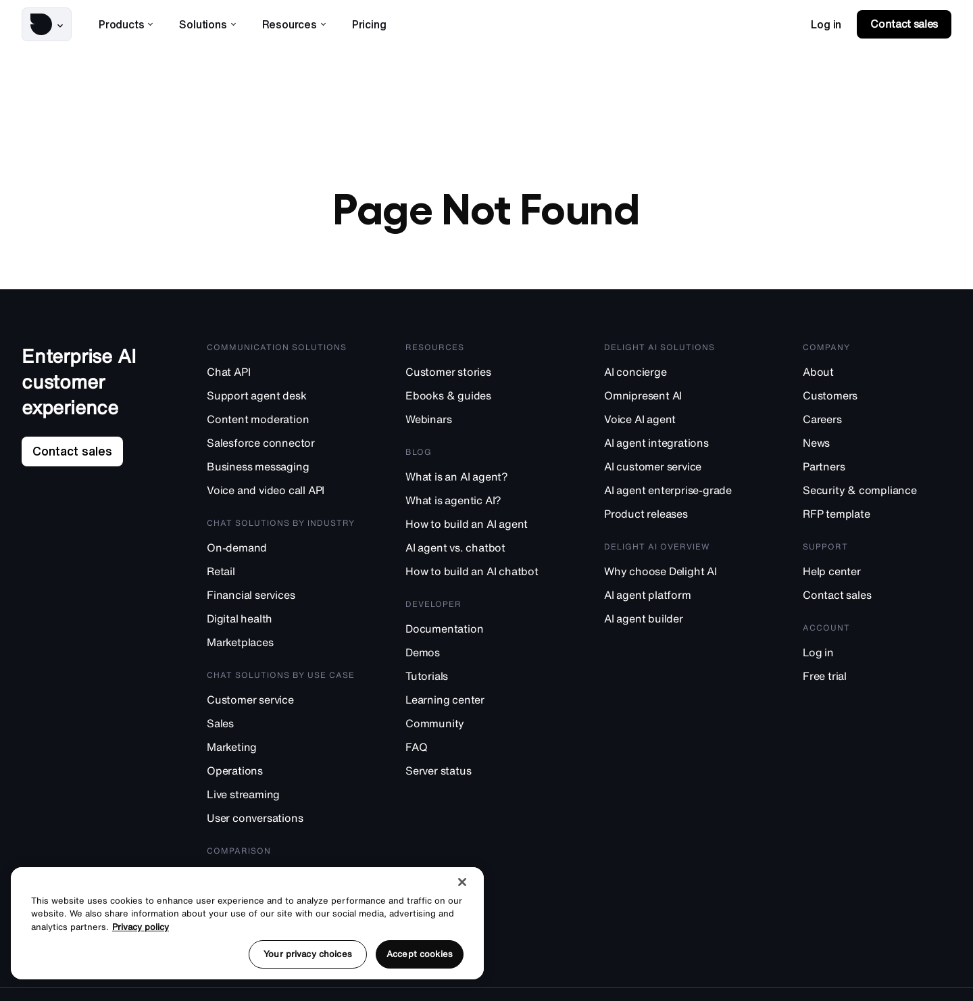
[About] (877, 375)
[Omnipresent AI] (678, 399)
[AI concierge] (678, 375)
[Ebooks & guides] (479, 399)
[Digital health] (281, 622)
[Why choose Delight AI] (678, 575)
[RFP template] (877, 517)
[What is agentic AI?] (479, 504)
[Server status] (479, 774)
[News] (877, 446)
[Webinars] (479, 423)
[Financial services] (281, 598)
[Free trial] (877, 679)
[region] (247, 923)
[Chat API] (281, 375)
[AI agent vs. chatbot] (479, 551)
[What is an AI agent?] (479, 480)
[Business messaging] (281, 470)
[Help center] (877, 575)
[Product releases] (678, 517)
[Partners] (877, 470)
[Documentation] (479, 632)
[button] (47, 24)
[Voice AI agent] (678, 423)
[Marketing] (281, 750)
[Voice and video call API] (281, 494)
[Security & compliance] (877, 494)
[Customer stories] (479, 375)
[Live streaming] (281, 798)
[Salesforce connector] (281, 446)
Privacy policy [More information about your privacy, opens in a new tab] (140, 927)
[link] (826, 24)
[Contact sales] (877, 598)
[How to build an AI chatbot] (479, 575)
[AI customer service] (678, 470)
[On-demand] (281, 551)
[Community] (479, 727)
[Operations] (281, 774)
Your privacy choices (308, 954)
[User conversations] (281, 821)
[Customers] (877, 399)
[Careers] (877, 423)
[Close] (462, 882)
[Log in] (877, 656)
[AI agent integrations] (678, 446)
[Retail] (281, 575)
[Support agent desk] (281, 399)
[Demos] (479, 656)
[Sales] (281, 727)
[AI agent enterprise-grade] (678, 494)
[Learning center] (479, 703)
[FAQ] (479, 750)
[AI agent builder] (678, 622)
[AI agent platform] (678, 598)
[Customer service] (281, 703)
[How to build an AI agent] (479, 527)
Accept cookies (419, 954)
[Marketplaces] (281, 646)
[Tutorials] (479, 679)
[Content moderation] (281, 423)
